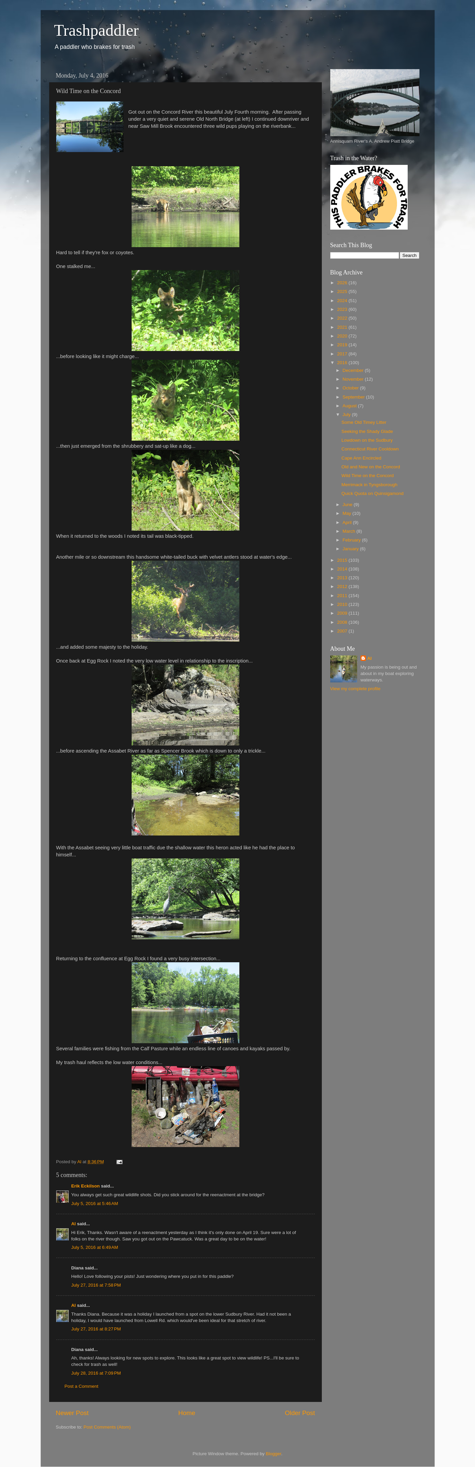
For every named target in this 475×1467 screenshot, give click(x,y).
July (347, 414)
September (354, 397)
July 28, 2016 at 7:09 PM (96, 1373)
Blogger (273, 1453)
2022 (342, 318)
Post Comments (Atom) (107, 1427)
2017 (342, 353)
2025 (342, 291)
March (350, 531)
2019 (342, 344)
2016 (342, 362)
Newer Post (72, 1412)
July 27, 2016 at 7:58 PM (96, 1285)
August (350, 405)
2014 (342, 568)
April (348, 522)
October (351, 387)
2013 (342, 577)
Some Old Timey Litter (363, 422)
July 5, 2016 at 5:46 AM (94, 1203)
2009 (342, 613)
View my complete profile (355, 688)
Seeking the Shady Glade (367, 431)
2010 (342, 604)
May (347, 513)
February (352, 539)
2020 (342, 336)
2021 (342, 327)
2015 (342, 560)
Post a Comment (82, 1386)
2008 (342, 622)
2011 (342, 595)
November (354, 379)
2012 (342, 586)
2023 (342, 309)
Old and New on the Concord (370, 466)
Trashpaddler (96, 30)
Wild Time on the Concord (367, 475)
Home (186, 1412)
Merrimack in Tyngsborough (369, 484)
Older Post (300, 1412)
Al (73, 1223)
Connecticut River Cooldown (370, 448)
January (351, 548)
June (348, 504)
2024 (342, 300)
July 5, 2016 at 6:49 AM (94, 1247)
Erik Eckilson (85, 1186)
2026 (342, 282)
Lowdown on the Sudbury (367, 440)
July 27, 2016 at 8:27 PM (96, 1328)
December (354, 370)
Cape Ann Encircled (361, 458)
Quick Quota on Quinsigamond (372, 493)
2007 (342, 631)
